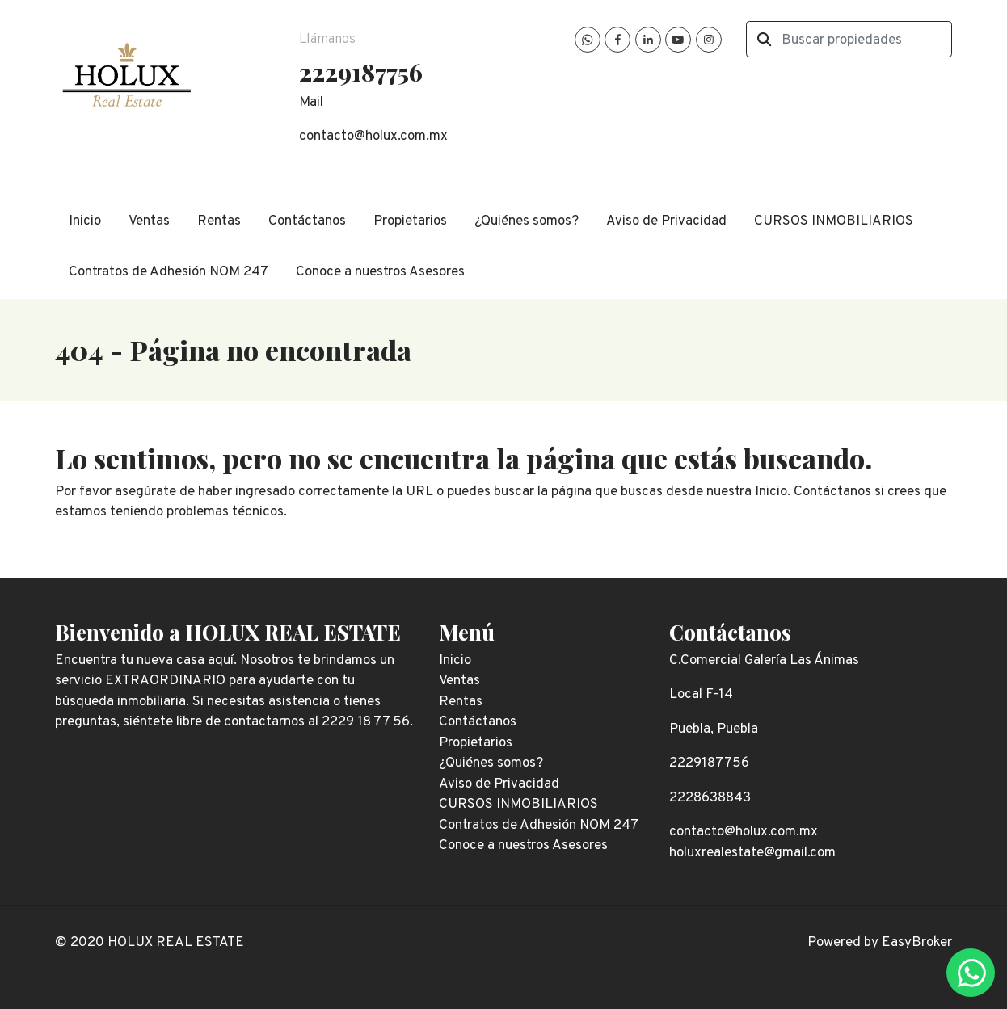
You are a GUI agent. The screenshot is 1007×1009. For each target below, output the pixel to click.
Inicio (85, 221)
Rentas (219, 221)
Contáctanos (307, 221)
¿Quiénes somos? (526, 221)
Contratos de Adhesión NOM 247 (168, 272)
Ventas (149, 221)
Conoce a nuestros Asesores (380, 272)
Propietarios (410, 221)
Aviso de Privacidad (666, 221)
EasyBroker (917, 943)
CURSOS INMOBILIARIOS (833, 221)
